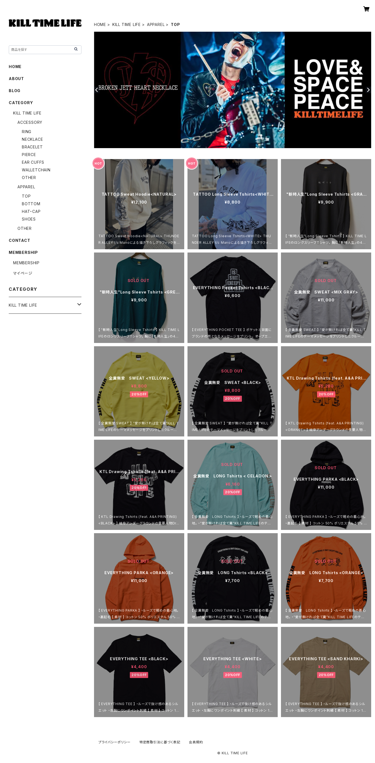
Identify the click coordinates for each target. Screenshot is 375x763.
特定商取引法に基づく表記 (159, 742)
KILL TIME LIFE (126, 24)
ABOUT (16, 78)
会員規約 (196, 742)
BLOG (14, 90)
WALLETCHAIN (36, 170)
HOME (100, 24)
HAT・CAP (31, 211)
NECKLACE (32, 139)
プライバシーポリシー (114, 742)
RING (26, 131)
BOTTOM (31, 203)
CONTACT (19, 240)
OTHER (29, 177)
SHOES (29, 219)
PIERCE (29, 154)
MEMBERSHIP (26, 262)
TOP (26, 196)
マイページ (23, 273)
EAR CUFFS (33, 162)
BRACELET (32, 147)
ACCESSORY (29, 122)
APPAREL (156, 24)
